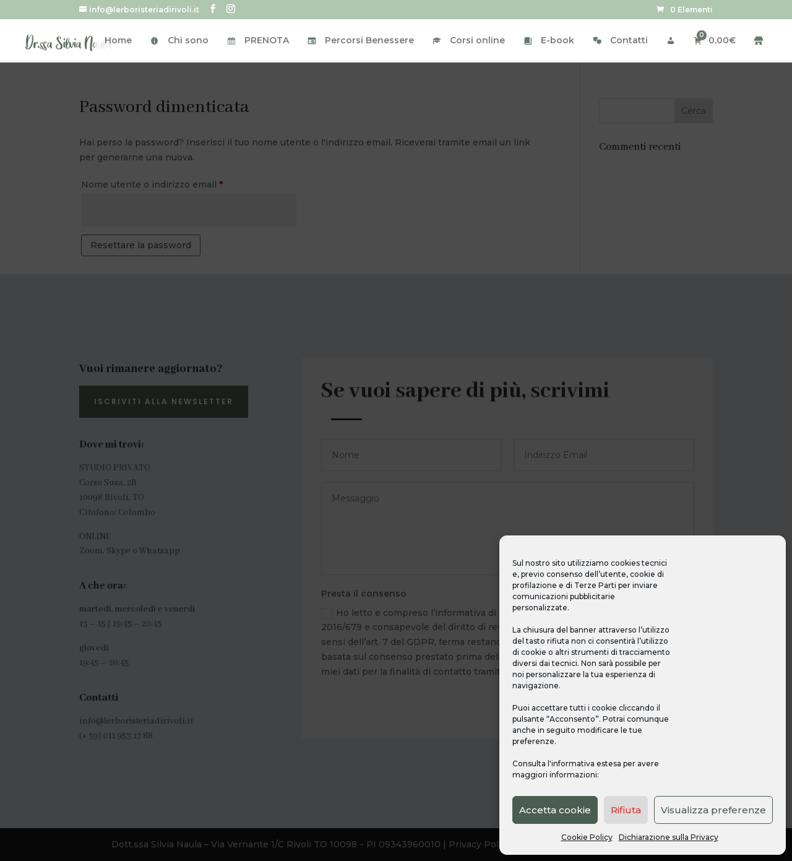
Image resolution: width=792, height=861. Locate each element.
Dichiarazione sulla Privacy (668, 837)
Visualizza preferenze (713, 810)
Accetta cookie (555, 810)
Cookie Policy (587, 837)
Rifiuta (626, 810)
